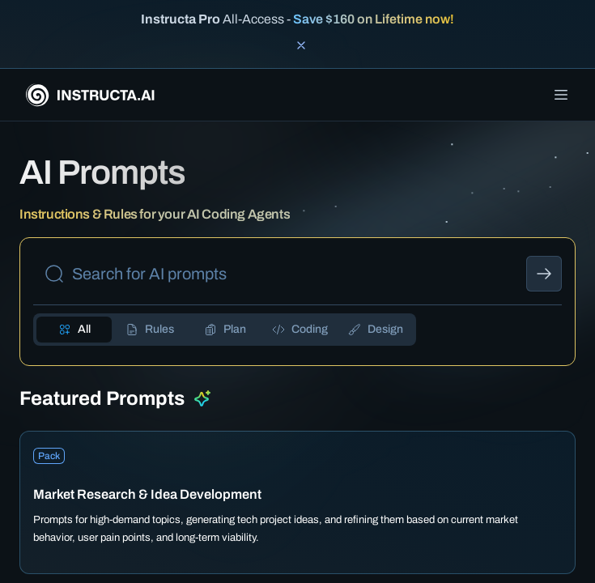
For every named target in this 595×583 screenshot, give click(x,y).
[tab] (74, 330)
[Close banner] (301, 45)
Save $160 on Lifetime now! (373, 19)
